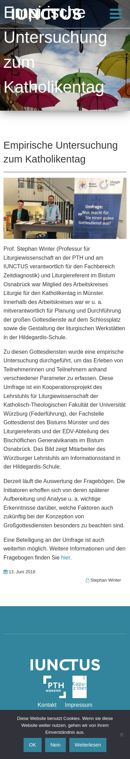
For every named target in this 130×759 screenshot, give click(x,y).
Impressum (78, 705)
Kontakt (47, 705)
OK (32, 745)
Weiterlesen (88, 745)
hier (65, 558)
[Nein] (121, 734)
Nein (55, 745)
